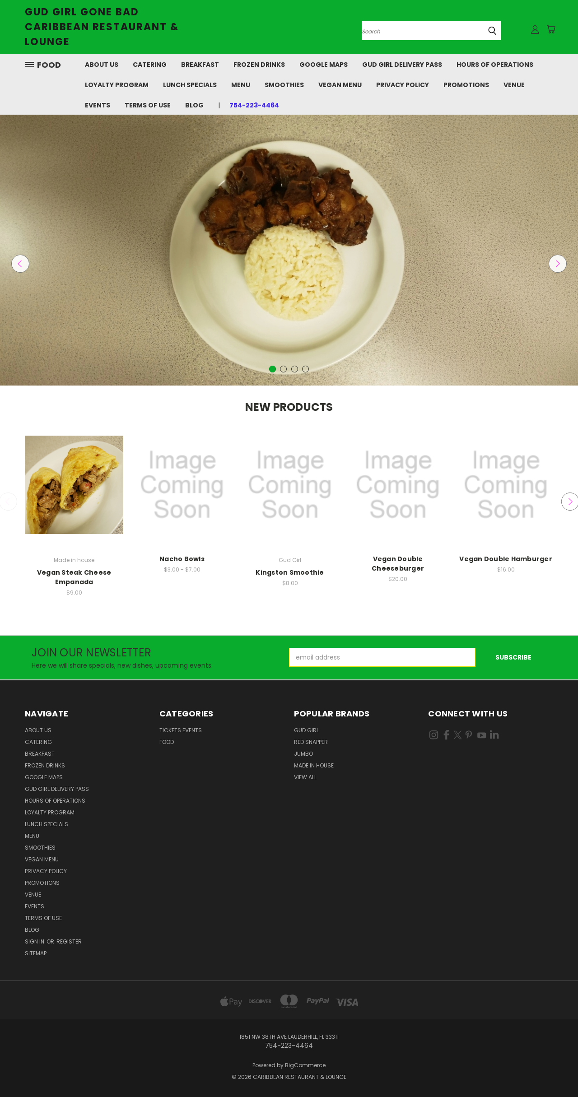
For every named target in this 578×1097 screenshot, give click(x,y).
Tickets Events (180, 730)
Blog (194, 105)
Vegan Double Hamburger (505, 558)
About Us (101, 64)
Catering (150, 64)
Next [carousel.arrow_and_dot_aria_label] (558, 264)
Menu (240, 84)
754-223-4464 (254, 105)
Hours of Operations (495, 64)
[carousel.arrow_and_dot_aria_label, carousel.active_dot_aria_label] (272, 369)
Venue (514, 84)
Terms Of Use (148, 105)
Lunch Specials (190, 84)
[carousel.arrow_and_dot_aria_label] (283, 369)
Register (69, 941)
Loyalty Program (117, 84)
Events (97, 105)
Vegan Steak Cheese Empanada (74, 577)
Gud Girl (306, 730)
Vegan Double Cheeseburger (398, 563)
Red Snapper (311, 742)
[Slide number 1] (289, 250)
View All (305, 777)
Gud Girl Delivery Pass (402, 64)
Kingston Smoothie (290, 572)
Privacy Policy (402, 84)
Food (166, 742)
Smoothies (284, 84)
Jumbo (303, 754)
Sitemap (36, 953)
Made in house (314, 765)
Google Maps (323, 64)
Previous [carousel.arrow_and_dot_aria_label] (20, 264)
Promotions (466, 84)
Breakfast (200, 64)
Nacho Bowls (182, 558)
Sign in (35, 941)
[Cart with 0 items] (550, 29)
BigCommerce (305, 1065)
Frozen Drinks (259, 64)
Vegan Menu (340, 84)
